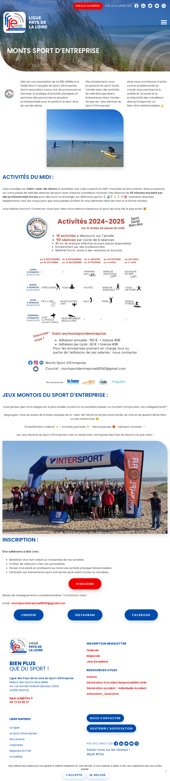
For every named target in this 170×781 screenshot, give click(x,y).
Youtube (156, 6)
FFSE (108, 6)
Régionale (93, 656)
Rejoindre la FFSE (20, 751)
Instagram (163, 6)
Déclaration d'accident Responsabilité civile (116, 682)
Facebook (136, 6)
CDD (129, 6)
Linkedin (142, 6)
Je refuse (97, 775)
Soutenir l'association (111, 728)
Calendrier (16, 745)
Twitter (149, 6)
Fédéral (92, 650)
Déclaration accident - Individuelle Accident (116, 688)
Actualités (16, 757)
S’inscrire (85, 584)
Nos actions (17, 739)
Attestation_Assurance (103, 694)
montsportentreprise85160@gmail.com (38, 603)
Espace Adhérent (88, 5)
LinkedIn (28, 615)
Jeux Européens (97, 662)
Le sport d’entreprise (23, 733)
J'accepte (74, 775)
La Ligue (14, 727)
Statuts (92, 677)
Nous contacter (105, 718)
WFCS (121, 6)
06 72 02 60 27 (19, 702)
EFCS (114, 6)
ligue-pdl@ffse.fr (21, 698)
